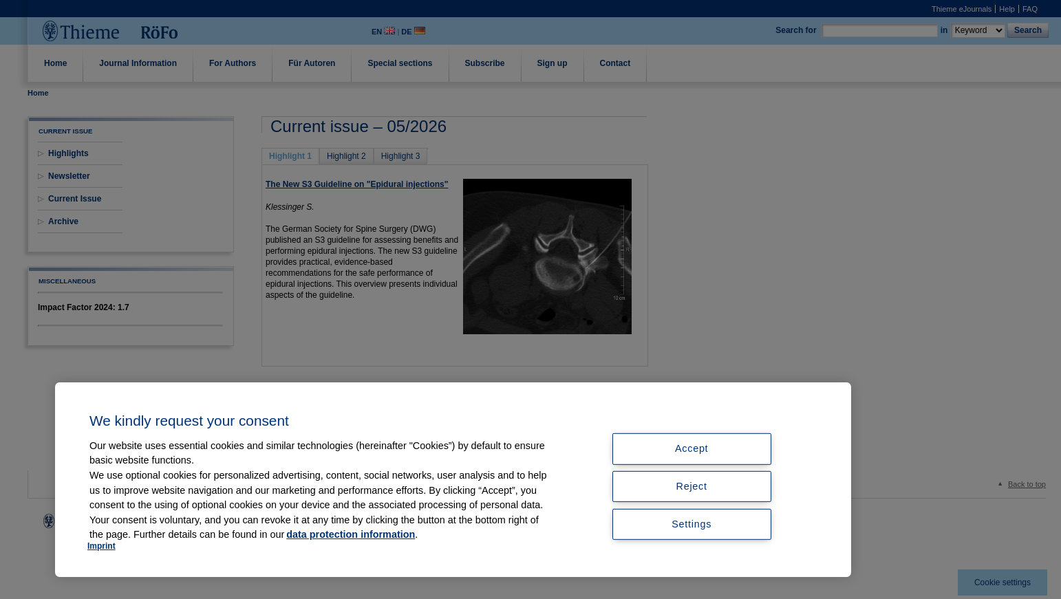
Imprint (101, 546)
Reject (691, 486)
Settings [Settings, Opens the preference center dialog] (691, 524)
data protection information (350, 534)
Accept (691, 448)
